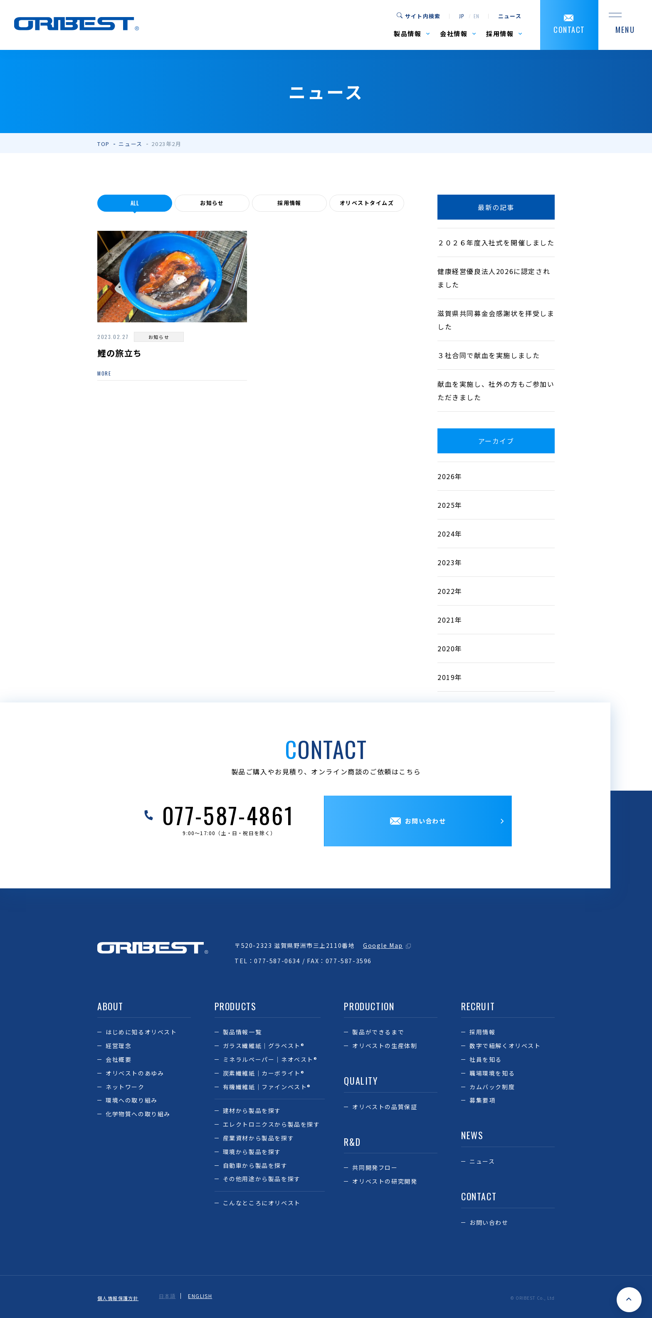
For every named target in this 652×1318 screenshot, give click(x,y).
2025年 (449, 505)
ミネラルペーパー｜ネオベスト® (270, 1059)
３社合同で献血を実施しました (488, 355)
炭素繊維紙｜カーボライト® (264, 1073)
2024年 (449, 534)
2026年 (449, 476)
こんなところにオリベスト (262, 1203)
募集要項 (482, 1100)
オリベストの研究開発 (384, 1181)
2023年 (449, 562)
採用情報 (289, 203)
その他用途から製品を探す (262, 1179)
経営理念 (118, 1045)
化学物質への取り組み (138, 1114)
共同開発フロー (375, 1167)
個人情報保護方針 (120, 1295)
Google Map (383, 945)
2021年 (449, 620)
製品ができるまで (378, 1032)
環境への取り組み (132, 1100)
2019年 (449, 677)
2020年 (449, 648)
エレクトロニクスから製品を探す (271, 1124)
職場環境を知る (492, 1073)
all (135, 203)
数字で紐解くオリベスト (505, 1045)
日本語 (171, 1295)
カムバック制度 (492, 1087)
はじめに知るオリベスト (141, 1032)
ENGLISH (205, 1295)
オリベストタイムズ (366, 203)
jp (461, 16)
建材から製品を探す (252, 1110)
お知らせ (212, 203)
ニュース (509, 16)
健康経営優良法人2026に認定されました (493, 277)
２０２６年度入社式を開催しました (496, 242)
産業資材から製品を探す (258, 1138)
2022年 (449, 591)
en (477, 16)
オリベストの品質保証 (384, 1107)
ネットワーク (125, 1087)
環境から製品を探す (252, 1151)
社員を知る (485, 1059)
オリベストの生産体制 (384, 1045)
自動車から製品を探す (255, 1165)
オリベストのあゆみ (135, 1073)
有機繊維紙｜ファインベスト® (267, 1087)
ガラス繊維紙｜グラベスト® (264, 1045)
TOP (103, 144)
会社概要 (118, 1059)
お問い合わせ (489, 1222)
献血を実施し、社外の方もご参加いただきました (496, 390)
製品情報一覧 (242, 1032)
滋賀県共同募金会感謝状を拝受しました (496, 319)
